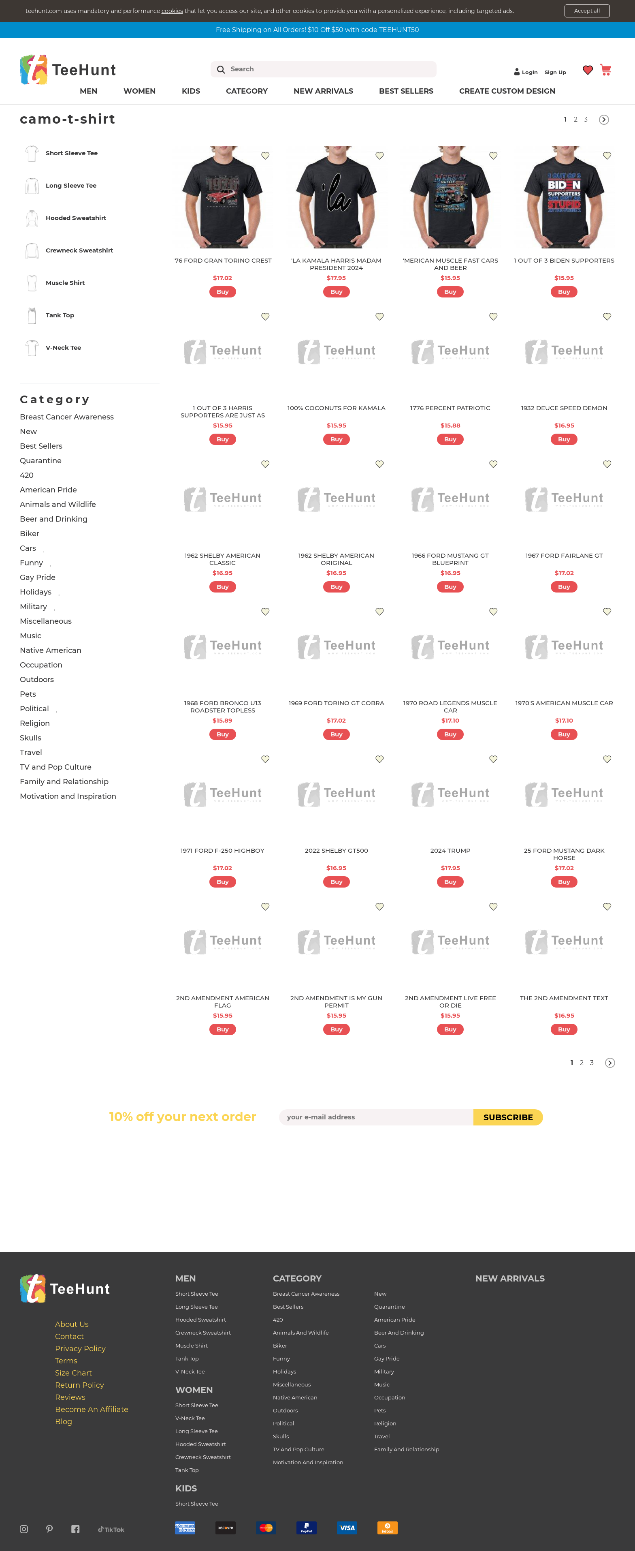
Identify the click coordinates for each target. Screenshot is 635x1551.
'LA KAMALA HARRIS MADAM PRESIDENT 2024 (336, 264)
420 (27, 475)
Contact (69, 1336)
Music (30, 635)
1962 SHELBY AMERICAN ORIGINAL (336, 559)
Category (247, 91)
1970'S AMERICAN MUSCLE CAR (564, 703)
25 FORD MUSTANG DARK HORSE (564, 854)
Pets (28, 694)
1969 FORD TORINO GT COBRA (336, 703)
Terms (66, 1360)
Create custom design (507, 91)
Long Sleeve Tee (196, 1306)
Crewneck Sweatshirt (203, 1332)
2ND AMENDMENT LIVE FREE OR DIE (450, 1001)
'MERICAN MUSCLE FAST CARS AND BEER (450, 264)
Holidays (35, 592)
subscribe (508, 1117)
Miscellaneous (46, 621)
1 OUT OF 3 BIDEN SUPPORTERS (564, 260)
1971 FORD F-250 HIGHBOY (222, 850)
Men (89, 91)
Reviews (70, 1397)
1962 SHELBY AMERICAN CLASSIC (222, 559)
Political (34, 708)
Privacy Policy (80, 1348)
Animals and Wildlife (58, 504)
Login (525, 72)
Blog (63, 1421)
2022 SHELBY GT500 (336, 850)
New (28, 431)
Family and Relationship (64, 781)
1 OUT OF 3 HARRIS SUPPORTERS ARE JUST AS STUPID (223, 415)
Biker (29, 533)
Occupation (41, 665)
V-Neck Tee (190, 1371)
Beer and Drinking (53, 519)
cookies (172, 11)
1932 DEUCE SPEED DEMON (564, 408)
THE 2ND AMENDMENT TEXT (564, 998)
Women (140, 91)
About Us (72, 1324)
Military (33, 606)
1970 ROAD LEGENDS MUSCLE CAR (450, 706)
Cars (28, 548)
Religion (35, 723)
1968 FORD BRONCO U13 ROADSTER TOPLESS (222, 706)
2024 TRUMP (450, 850)
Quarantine (41, 460)
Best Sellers (406, 91)
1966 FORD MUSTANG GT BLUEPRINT (450, 559)
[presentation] (317, 1144)
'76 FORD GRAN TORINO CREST (222, 260)
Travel (31, 752)
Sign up (555, 72)
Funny (31, 562)
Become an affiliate (91, 1409)
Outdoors (37, 679)
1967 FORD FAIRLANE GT (564, 555)
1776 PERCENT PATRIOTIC (450, 408)
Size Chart (73, 1373)
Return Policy (79, 1385)
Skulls (30, 738)
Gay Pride (37, 577)
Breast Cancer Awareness (67, 417)
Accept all (587, 10)
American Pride (48, 490)
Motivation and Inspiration (68, 796)
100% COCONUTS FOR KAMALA (337, 408)
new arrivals (510, 1278)
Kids (191, 91)
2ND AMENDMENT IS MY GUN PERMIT (336, 1001)
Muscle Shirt (191, 1345)
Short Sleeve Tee (196, 1293)
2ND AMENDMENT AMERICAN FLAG (222, 1001)
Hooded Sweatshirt (200, 1319)
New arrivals (323, 91)
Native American (50, 650)
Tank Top (187, 1358)
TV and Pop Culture (56, 767)
